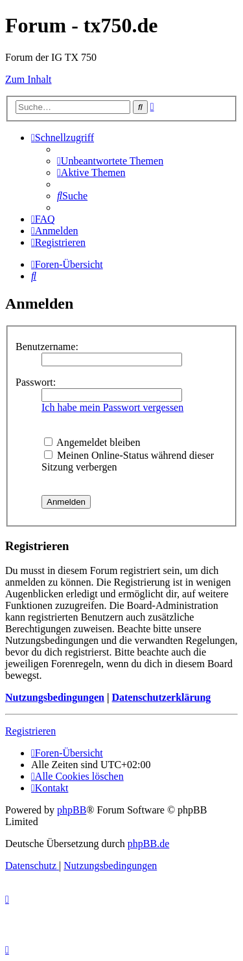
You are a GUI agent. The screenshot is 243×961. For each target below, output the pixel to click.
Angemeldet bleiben (92, 442)
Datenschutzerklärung (161, 697)
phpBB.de (148, 843)
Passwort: (36, 382)
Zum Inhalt (28, 79)
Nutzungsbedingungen (54, 697)
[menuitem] (110, 160)
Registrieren (30, 730)
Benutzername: (47, 346)
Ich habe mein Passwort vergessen (112, 407)
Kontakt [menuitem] (49, 787)
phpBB (71, 809)
